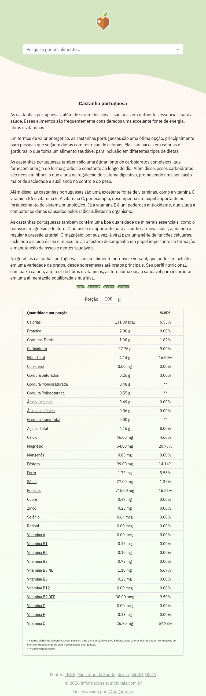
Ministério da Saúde (96, 674)
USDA (150, 674)
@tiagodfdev (121, 691)
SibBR (137, 674)
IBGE (70, 674)
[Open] (177, 49)
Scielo (123, 674)
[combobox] (98, 49)
